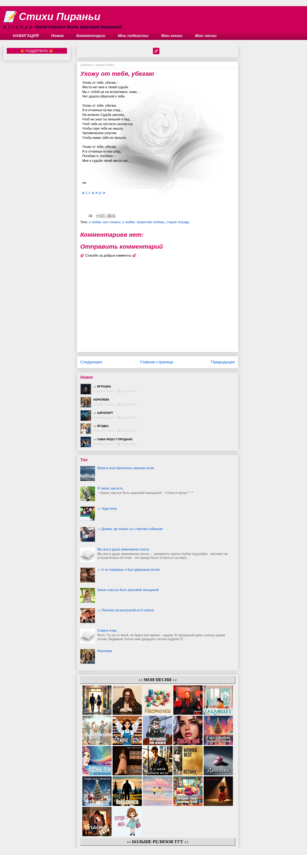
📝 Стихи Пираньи (51, 16)
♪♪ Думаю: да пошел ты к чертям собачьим (129, 529)
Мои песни (206, 35)
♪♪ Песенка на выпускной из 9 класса (125, 610)
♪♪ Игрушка (102, 386)
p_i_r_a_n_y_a (93, 192)
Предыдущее (223, 362)
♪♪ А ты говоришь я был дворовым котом (128, 569)
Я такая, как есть (110, 488)
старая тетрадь (177, 222)
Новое (57, 35)
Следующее (91, 362)
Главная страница (156, 362)
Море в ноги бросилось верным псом (125, 468)
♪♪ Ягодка (101, 426)
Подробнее (128, 391)
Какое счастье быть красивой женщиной (128, 590)
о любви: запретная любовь (143, 222)
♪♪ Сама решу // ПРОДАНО (112, 439)
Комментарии (90, 35)
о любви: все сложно (104, 222)
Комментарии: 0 (105, 391)
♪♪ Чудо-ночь (107, 508)
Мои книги (172, 35)
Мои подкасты (133, 35)
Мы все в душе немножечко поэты (123, 549)
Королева (101, 399)
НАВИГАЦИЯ (26, 35)
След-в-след (106, 630)
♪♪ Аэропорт (103, 412)
